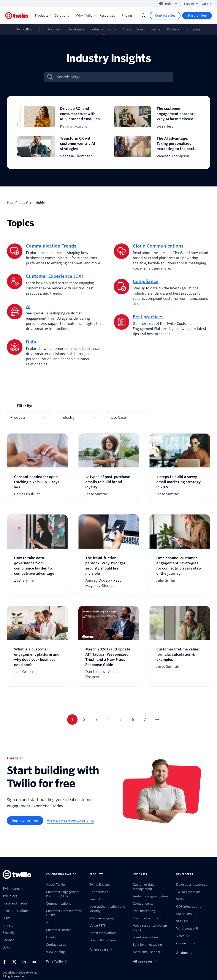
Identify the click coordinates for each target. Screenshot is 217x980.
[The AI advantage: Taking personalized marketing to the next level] (157, 147)
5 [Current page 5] (120, 719)
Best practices (148, 316)
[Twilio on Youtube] (35, 962)
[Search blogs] (113, 77)
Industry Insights (103, 29)
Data (31, 341)
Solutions (63, 15)
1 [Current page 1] (72, 719)
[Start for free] (197, 15)
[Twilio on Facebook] (6, 962)
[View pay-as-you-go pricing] (70, 820)
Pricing (128, 15)
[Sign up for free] (25, 820)
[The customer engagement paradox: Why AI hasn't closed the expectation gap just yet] (157, 117)
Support (191, 3)
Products (43, 15)
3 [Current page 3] (96, 719)
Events (155, 29)
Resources (109, 15)
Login (206, 3)
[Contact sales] (165, 15)
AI (28, 306)
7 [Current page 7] (145, 719)
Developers (76, 29)
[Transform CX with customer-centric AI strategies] (60, 147)
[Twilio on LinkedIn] (25, 961)
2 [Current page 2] (84, 719)
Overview (53, 29)
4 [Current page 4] (108, 719)
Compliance (145, 281)
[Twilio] (17, 15)
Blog (10, 202)
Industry (79, 417)
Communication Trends (51, 246)
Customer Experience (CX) (54, 276)
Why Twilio (86, 15)
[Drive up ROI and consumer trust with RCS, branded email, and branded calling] (60, 117)
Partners (173, 29)
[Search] (143, 15)
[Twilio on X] (16, 961)
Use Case (129, 417)
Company (193, 29)
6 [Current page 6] (132, 719)
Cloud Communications (158, 246)
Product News (133, 29)
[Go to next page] (157, 719)
